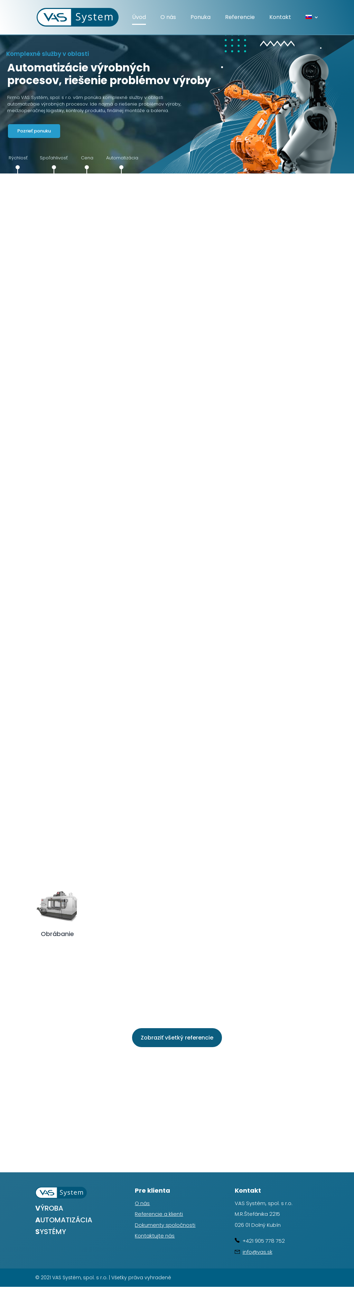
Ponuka (200, 18)
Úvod (139, 18)
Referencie (240, 18)
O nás (168, 18)
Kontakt (280, 18)
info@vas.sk (257, 1251)
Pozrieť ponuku (34, 131)
